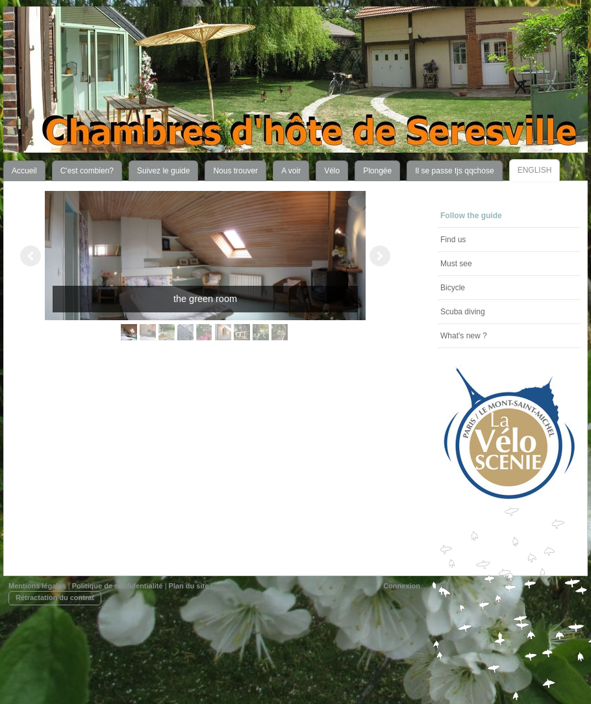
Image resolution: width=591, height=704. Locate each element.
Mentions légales (37, 586)
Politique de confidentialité (117, 586)
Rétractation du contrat (55, 597)
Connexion (401, 586)
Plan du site (189, 586)
